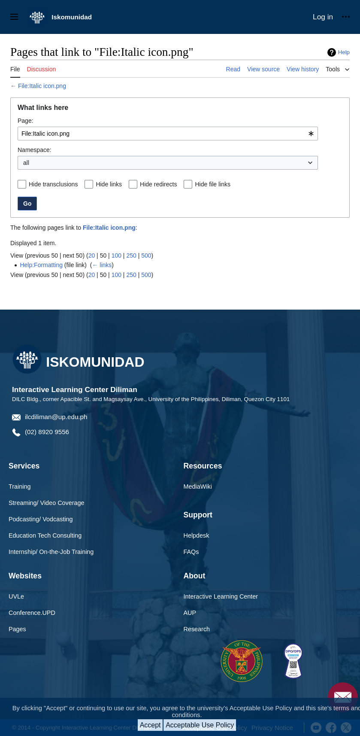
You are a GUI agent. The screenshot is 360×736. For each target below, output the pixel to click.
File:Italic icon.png (42, 85)
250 (131, 255)
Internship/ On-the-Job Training (51, 551)
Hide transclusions (53, 184)
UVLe (16, 596)
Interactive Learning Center (221, 596)
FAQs (191, 551)
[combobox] (168, 133)
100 (116, 255)
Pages (17, 629)
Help (344, 52)
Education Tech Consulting (45, 535)
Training (19, 486)
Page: (25, 120)
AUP (190, 612)
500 (146, 255)
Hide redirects (158, 184)
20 (91, 255)
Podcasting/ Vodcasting (41, 519)
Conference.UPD (32, 612)
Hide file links (212, 184)
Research (197, 629)
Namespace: (34, 149)
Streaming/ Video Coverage (47, 502)
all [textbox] (26, 162)
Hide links (109, 184)
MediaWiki (198, 486)
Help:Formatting (41, 265)
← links (102, 265)
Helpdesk (196, 535)
